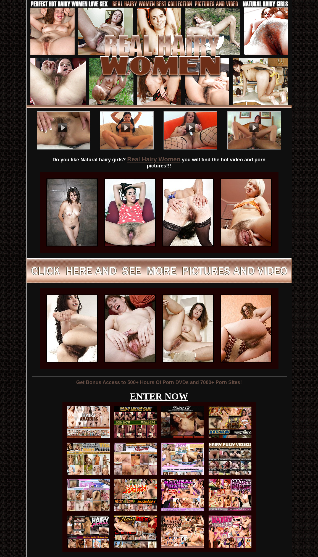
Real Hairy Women (153, 159)
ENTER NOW (159, 396)
